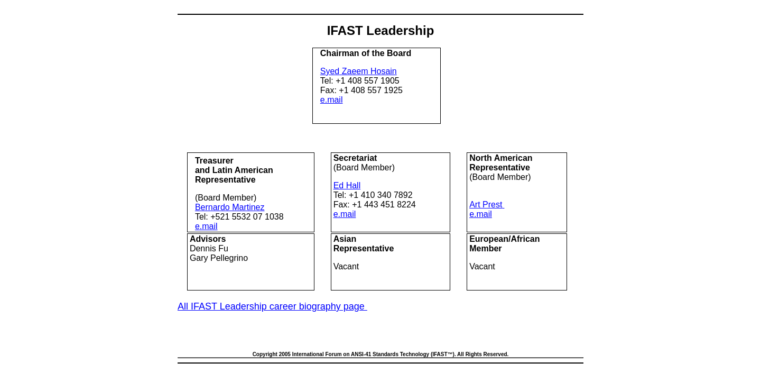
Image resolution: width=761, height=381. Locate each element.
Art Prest (485, 204)
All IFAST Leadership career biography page (272, 306)
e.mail (331, 99)
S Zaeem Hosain (358, 71)
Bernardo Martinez (230, 207)
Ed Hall (347, 185)
